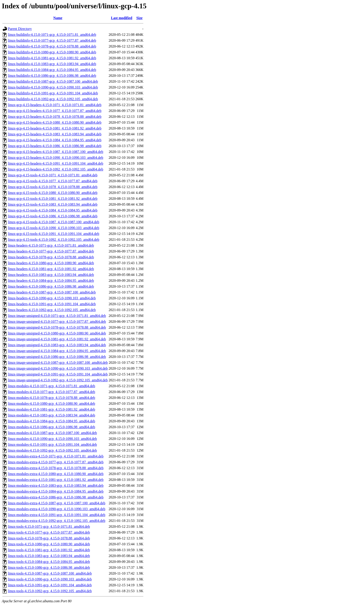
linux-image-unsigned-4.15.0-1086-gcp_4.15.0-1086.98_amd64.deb (57, 357)
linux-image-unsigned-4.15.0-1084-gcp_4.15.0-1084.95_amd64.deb (57, 351)
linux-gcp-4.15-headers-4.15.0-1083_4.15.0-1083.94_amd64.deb (54, 134)
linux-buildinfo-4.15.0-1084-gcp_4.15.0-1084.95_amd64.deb (52, 70)
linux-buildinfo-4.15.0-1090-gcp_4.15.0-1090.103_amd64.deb (53, 87)
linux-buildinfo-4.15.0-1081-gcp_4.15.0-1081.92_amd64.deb (52, 58)
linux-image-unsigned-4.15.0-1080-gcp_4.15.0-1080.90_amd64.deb (57, 333)
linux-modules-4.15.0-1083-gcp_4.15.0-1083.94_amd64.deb (51, 415)
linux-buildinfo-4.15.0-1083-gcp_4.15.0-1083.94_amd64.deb (52, 64)
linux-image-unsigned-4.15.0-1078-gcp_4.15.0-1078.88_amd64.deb (57, 327)
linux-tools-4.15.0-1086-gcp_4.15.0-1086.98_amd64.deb (49, 567)
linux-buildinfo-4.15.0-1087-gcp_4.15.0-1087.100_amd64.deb (53, 81)
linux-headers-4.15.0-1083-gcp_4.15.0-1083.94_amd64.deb (51, 275)
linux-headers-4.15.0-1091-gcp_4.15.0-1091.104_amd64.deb (52, 304)
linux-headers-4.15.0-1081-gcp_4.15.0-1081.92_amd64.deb (51, 269)
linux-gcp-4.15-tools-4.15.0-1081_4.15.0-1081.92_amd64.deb (52, 198)
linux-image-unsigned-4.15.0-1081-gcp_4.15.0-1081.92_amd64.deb (57, 339)
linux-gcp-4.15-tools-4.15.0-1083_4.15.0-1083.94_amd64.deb (52, 204)
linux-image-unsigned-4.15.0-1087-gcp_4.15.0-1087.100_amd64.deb (58, 362)
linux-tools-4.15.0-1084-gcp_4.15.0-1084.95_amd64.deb (49, 562)
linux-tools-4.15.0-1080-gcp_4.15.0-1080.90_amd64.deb (49, 544)
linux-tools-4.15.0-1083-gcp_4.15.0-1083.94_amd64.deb (49, 556)
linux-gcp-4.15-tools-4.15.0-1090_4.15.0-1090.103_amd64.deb (53, 228)
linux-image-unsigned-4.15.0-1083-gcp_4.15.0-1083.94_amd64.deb (57, 345)
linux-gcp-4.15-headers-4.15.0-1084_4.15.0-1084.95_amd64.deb (54, 140)
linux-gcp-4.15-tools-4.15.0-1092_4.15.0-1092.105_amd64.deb (53, 239)
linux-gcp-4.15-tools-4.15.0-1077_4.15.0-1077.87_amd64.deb (52, 181)
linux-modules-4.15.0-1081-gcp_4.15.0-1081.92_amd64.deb (51, 409)
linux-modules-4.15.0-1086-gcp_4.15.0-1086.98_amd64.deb (51, 427)
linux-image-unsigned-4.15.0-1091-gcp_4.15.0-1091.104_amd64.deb (58, 374)
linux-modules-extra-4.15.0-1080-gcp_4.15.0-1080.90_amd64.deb (56, 474)
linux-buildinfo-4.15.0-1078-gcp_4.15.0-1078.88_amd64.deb (52, 46)
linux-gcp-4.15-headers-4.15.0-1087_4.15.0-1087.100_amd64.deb (55, 152)
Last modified (121, 18)
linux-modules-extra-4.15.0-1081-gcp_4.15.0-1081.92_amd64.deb (56, 480)
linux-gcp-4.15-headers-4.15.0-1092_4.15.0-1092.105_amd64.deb (55, 169)
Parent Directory (20, 29)
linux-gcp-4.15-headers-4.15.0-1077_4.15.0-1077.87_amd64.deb (54, 111)
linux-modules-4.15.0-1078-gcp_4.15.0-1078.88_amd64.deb (51, 398)
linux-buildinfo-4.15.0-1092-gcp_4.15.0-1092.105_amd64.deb (53, 99)
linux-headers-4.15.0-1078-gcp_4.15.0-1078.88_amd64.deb (51, 257)
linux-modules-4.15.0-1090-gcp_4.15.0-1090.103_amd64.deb (52, 439)
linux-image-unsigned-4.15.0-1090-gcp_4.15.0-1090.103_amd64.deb (58, 368)
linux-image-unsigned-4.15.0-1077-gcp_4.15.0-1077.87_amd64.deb (57, 321)
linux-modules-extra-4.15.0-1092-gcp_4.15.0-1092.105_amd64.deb (56, 521)
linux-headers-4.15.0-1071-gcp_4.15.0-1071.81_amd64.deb (51, 245)
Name (57, 18)
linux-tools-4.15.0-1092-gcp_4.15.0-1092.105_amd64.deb (50, 591)
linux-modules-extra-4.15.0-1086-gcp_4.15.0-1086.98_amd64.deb (56, 497)
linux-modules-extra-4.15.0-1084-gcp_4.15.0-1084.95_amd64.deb (56, 491)
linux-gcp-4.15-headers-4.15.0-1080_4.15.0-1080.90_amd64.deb (54, 122)
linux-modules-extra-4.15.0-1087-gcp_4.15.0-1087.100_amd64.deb (56, 503)
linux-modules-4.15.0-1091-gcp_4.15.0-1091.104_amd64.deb (52, 444)
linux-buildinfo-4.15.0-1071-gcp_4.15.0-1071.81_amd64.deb (52, 34)
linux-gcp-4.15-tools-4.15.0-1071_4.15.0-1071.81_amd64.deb (52, 175)
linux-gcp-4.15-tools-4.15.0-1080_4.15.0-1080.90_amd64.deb (52, 193)
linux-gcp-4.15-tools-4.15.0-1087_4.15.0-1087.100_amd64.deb (53, 222)
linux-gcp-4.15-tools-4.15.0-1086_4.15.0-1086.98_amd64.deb (52, 216)
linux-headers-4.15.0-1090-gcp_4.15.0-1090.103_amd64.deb (52, 298)
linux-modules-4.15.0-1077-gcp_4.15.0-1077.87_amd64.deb (51, 392)
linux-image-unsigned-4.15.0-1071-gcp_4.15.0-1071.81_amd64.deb (57, 316)
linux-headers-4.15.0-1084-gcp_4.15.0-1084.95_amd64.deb (51, 280)
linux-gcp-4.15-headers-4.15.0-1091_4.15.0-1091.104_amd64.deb (55, 163)
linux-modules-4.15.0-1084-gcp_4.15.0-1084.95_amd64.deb (51, 421)
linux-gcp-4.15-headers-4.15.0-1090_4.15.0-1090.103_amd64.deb (55, 157)
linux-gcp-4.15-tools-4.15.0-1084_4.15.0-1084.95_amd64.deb (52, 210)
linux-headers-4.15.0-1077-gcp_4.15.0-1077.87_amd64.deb (51, 251)
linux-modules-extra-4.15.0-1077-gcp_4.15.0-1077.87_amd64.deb (56, 462)
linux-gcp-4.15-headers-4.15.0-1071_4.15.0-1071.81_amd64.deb (54, 105)
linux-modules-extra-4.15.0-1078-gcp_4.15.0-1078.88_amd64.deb (56, 468)
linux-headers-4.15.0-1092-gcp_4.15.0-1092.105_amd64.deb (52, 310)
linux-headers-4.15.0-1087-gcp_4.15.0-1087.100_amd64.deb (52, 292)
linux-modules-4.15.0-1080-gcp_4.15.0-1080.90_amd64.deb (51, 403)
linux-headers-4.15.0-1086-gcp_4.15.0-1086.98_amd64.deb (51, 286)
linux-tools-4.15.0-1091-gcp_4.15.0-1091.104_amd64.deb (50, 585)
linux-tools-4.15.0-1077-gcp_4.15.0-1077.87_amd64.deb (49, 532)
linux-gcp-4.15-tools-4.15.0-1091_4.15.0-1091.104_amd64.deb (53, 234)
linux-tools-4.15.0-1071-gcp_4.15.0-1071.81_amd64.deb (49, 526)
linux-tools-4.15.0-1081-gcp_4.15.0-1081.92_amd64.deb (49, 550)
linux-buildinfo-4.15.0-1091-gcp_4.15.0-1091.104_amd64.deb (53, 93)
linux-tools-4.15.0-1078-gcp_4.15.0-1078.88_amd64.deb (49, 538)
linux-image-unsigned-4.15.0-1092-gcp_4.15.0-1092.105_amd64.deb (58, 380)
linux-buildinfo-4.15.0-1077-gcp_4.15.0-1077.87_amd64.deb (52, 40)
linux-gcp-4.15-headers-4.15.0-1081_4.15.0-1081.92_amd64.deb (54, 128)
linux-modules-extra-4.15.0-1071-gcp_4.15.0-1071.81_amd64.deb (56, 456)
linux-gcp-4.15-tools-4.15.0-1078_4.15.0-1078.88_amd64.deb (52, 187)
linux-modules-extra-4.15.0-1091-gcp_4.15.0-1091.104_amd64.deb (56, 515)
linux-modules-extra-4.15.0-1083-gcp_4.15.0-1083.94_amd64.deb (56, 485)
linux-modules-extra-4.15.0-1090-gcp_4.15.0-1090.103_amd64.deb (56, 509)
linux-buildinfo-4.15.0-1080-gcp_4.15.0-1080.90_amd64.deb (52, 52)
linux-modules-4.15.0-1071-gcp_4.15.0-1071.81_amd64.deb (51, 386)
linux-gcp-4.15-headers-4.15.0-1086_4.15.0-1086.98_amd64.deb (54, 146)
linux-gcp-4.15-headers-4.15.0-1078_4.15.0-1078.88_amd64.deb (54, 116)
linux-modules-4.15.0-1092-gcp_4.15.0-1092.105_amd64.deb (52, 450)
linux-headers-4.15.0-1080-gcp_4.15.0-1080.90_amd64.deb (51, 263)
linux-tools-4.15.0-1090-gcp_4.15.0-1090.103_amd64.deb (50, 579)
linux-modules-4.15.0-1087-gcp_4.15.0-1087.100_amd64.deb (52, 433)
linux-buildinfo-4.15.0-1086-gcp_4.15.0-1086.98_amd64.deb (52, 75)
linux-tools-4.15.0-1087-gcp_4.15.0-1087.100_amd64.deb (50, 573)
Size (139, 18)
